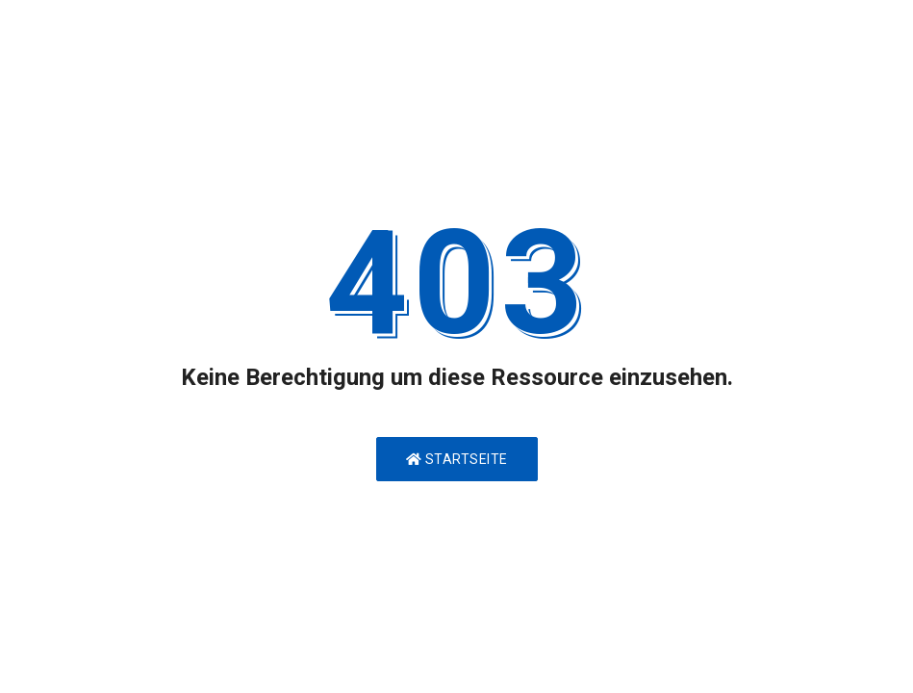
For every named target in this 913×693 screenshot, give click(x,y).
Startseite (457, 459)
